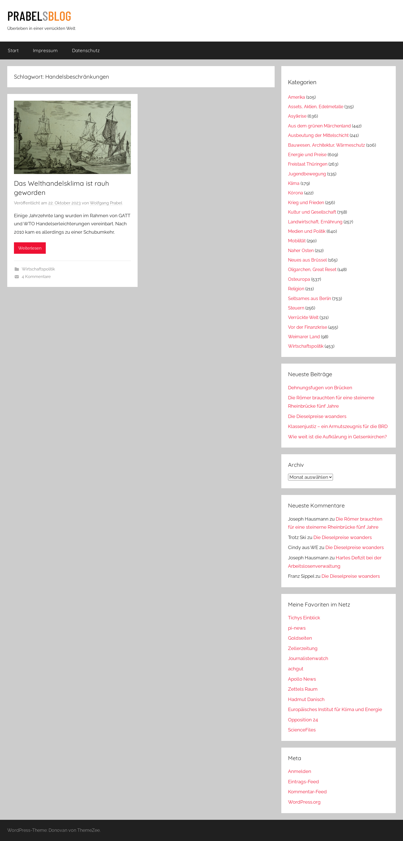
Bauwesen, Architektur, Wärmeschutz (326, 145)
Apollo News (302, 679)
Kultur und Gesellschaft (312, 212)
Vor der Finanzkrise (307, 327)
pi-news (297, 628)
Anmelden (299, 771)
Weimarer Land (304, 336)
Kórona (295, 192)
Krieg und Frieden (306, 202)
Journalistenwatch (308, 658)
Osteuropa (299, 279)
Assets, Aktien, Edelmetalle (315, 106)
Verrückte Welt (303, 317)
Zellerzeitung (303, 648)
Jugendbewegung (307, 174)
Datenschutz (86, 50)
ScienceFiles (302, 730)
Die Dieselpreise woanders (317, 416)
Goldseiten (300, 638)
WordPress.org (304, 802)
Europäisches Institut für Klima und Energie (335, 709)
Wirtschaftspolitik (38, 269)
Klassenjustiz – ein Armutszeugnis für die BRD (338, 426)
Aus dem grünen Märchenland (319, 126)
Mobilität (297, 240)
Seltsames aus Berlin (309, 298)
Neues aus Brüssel (307, 260)
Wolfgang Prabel (106, 203)
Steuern (296, 308)
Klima (293, 183)
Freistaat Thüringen (307, 164)
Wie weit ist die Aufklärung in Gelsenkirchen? (337, 436)
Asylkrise (297, 116)
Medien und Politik (306, 231)
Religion (296, 288)
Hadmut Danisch (306, 699)
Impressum (45, 50)
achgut (295, 668)
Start (13, 50)
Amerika (296, 97)
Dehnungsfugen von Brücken (320, 387)
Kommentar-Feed (307, 791)
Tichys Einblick (304, 617)
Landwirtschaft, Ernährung (315, 221)
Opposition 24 (303, 719)
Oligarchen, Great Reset (312, 269)
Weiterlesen (30, 248)
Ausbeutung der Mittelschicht (318, 135)
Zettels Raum (303, 689)
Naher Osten (301, 250)
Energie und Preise (307, 154)
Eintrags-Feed (303, 781)
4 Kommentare (36, 276)
